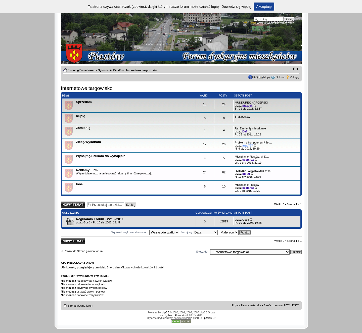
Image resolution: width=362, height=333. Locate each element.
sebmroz (248, 159)
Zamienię (83, 128)
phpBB (165, 312)
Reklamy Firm (87, 170)
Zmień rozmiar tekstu (295, 69)
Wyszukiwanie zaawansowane (275, 22)
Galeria (280, 77)
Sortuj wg (199, 232)
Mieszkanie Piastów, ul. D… (252, 156)
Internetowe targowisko (141, 70)
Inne (79, 184)
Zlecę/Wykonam (88, 142)
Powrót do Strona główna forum (83, 251)
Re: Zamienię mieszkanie (250, 128)
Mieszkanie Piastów (247, 184)
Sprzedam (84, 102)
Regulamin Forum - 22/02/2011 (100, 219)
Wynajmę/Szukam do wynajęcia (100, 156)
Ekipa (235, 305)
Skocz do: (202, 251)
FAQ (255, 77)
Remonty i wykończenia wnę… (254, 170)
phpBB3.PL (210, 318)
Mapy (266, 77)
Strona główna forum (81, 70)
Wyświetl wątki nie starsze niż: (145, 232)
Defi (245, 131)
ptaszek (247, 105)
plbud (246, 173)
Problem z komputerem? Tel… (253, 142)
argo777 (247, 145)
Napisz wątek (73, 205)
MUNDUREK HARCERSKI (251, 102)
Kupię (80, 116)
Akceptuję (264, 7)
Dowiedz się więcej (236, 7)
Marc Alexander (177, 315)
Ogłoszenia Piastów (111, 70)
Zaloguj (294, 77)
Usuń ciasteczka (251, 305)
